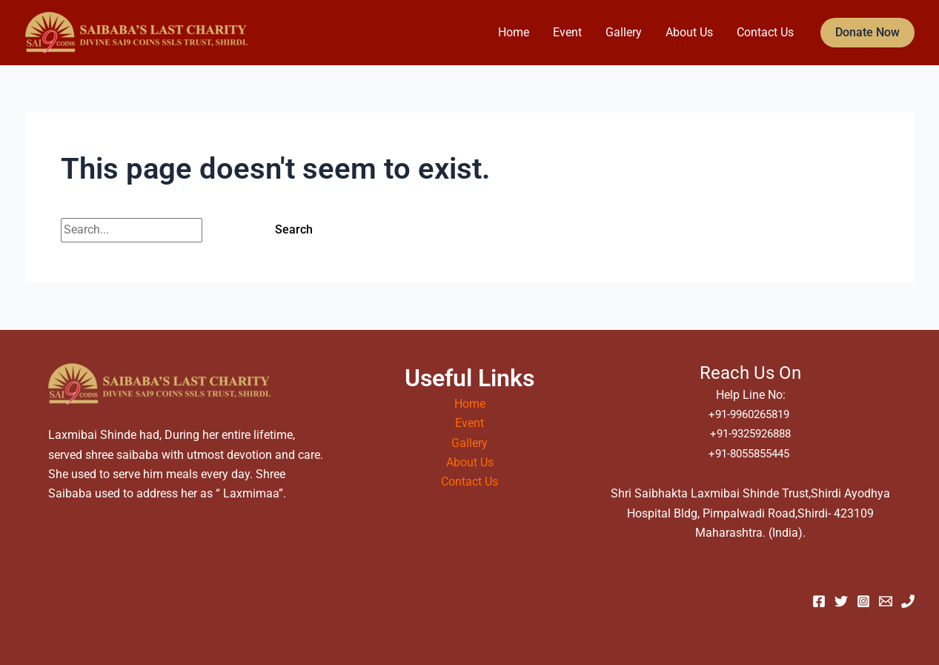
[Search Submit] (227, 230)
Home (513, 32)
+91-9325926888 (750, 433)
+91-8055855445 (750, 453)
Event (567, 32)
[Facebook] (819, 601)
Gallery (623, 32)
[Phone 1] (908, 601)
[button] (867, 32)
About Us (689, 32)
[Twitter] (841, 601)
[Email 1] (885, 601)
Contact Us (765, 32)
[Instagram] (863, 601)
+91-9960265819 (750, 414)
